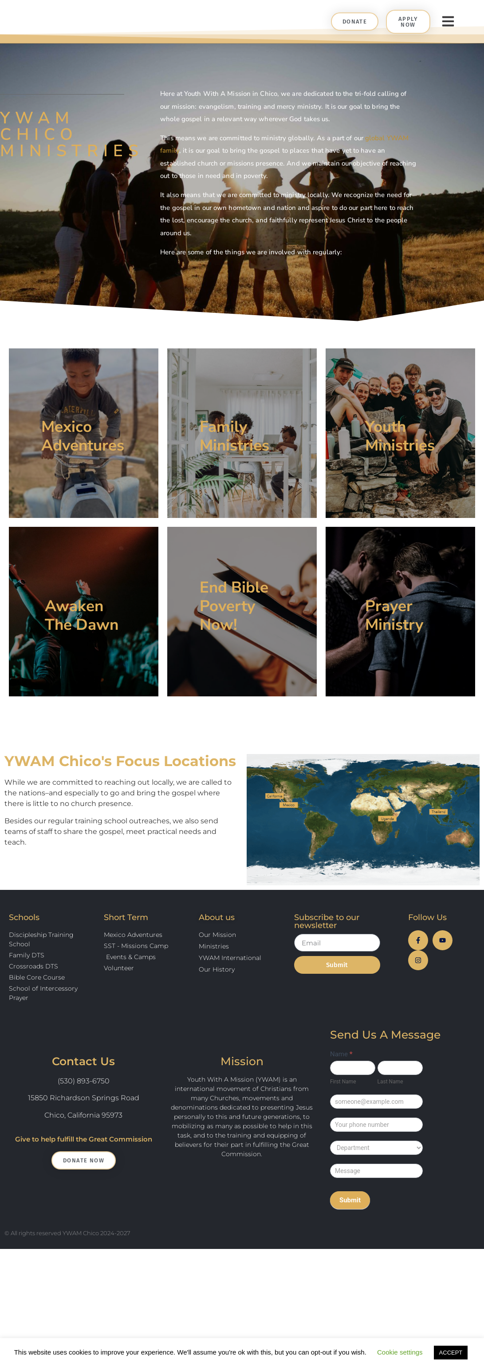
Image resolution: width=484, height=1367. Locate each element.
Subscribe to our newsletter (326, 937)
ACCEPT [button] (451, 1352)
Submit (350, 1216)
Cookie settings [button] (400, 1352)
